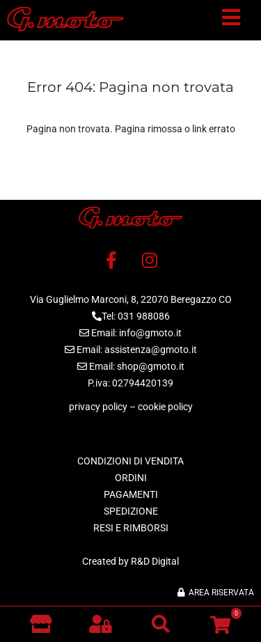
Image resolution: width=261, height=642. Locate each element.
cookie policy (165, 406)
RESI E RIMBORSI (130, 527)
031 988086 (144, 316)
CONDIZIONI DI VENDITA (130, 461)
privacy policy (98, 406)
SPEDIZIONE (131, 511)
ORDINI (131, 477)
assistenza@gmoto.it (150, 349)
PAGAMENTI (131, 494)
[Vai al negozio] (41, 623)
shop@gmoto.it (150, 366)
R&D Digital (155, 561)
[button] (231, 20)
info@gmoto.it (150, 332)
